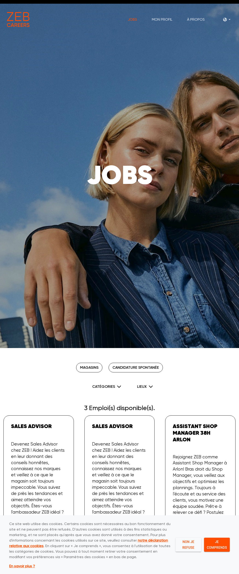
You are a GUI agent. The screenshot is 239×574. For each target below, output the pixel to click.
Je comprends (217, 545)
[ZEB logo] (18, 20)
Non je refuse (188, 545)
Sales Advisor (31, 426)
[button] (226, 20)
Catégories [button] (103, 386)
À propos (195, 20)
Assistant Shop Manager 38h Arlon (195, 433)
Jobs (132, 20)
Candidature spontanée (136, 367)
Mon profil (161, 20)
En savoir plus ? (22, 566)
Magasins (89, 367)
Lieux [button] (142, 386)
